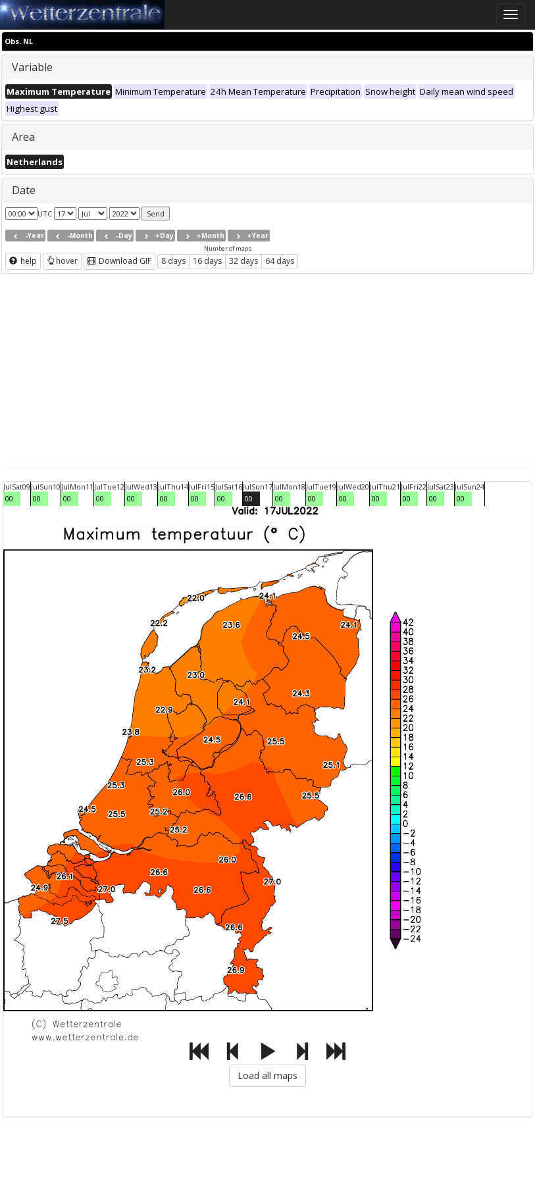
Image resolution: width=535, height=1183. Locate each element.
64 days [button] (279, 260)
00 (9, 498)
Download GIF (119, 261)
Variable (32, 67)
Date (24, 190)
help (23, 261)
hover (62, 261)
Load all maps (267, 1075)
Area (23, 137)
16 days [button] (207, 260)
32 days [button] (243, 260)
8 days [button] (173, 260)
